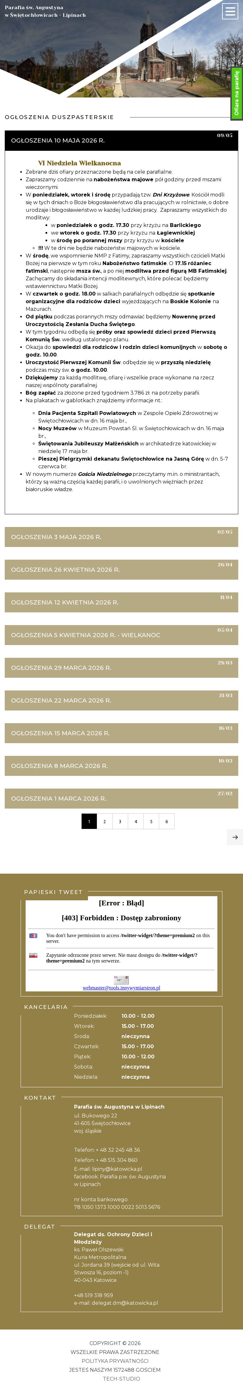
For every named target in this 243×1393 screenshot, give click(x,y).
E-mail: (83, 1169)
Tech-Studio (121, 1379)
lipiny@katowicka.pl (117, 1169)
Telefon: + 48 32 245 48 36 (107, 1150)
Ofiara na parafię (237, 93)
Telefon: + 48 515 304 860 (106, 1160)
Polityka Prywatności (115, 1361)
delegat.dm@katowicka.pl (125, 1303)
